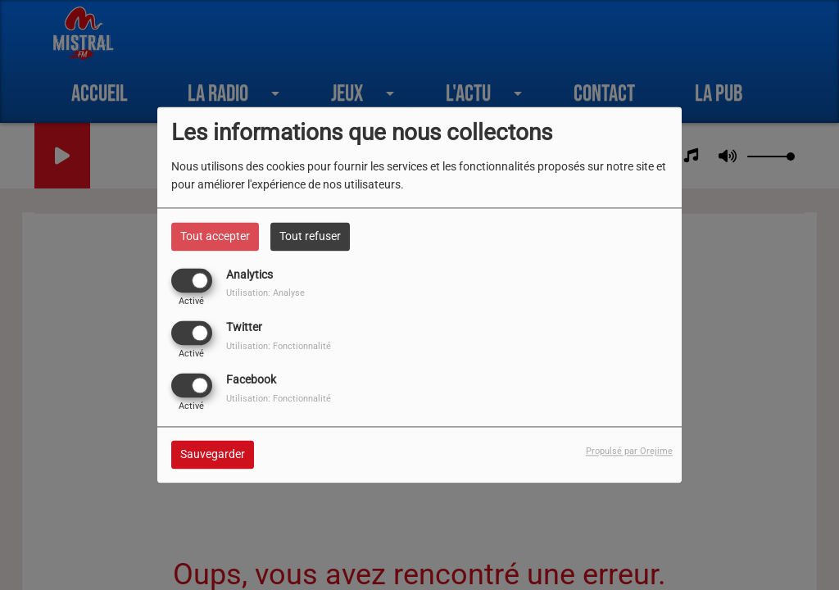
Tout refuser (310, 236)
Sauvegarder (212, 454)
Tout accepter (215, 236)
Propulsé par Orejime (629, 452)
